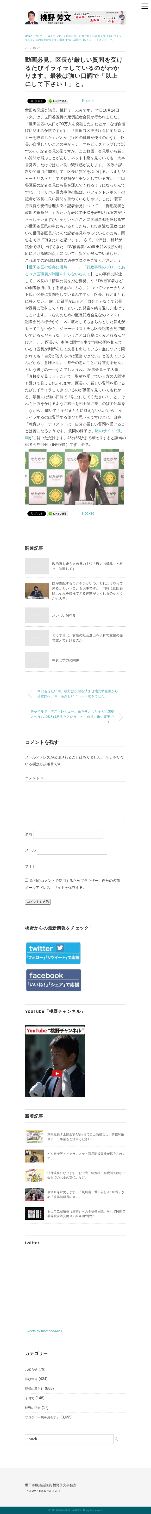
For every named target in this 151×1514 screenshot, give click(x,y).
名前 (28, 834)
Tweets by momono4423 (43, 1331)
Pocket (88, 101)
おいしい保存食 (64, 615)
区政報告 (31, 1379)
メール (30, 850)
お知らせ (31, 1369)
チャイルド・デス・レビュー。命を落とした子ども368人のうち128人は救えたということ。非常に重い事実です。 (72, 716)
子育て (29, 1398)
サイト (30, 866)
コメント (34, 778)
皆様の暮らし (34, 1388)
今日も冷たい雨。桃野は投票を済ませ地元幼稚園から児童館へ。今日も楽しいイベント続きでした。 (77, 693)
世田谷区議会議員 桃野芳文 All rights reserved (76, 1510)
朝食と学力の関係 (65, 660)
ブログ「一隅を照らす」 (42, 1417)
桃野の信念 (33, 1408)
